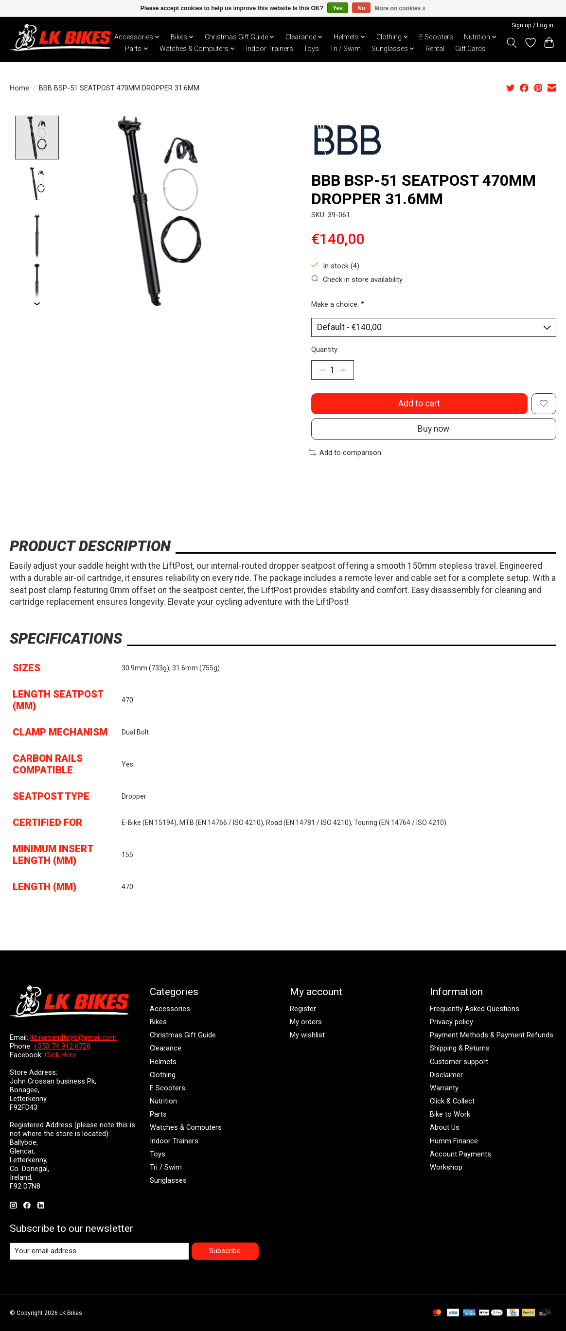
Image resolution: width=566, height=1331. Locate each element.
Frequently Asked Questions (474, 1008)
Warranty (444, 1088)
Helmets (163, 1061)
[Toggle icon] (512, 43)
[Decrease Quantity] (322, 370)
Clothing (163, 1074)
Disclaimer (446, 1074)
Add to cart (419, 403)
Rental (434, 49)
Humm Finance (454, 1141)
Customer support (459, 1061)
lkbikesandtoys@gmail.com (73, 1037)
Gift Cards (470, 49)
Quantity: (325, 349)
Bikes (158, 1021)
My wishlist (307, 1035)
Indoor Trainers (269, 49)
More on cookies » (400, 8)
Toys (311, 49)
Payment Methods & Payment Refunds (491, 1035)
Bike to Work (450, 1114)
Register (303, 1008)
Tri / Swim (345, 49)
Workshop (446, 1167)
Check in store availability (357, 279)
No (361, 8)
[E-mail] (99, 1251)
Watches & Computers (186, 1127)
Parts (158, 1114)
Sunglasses (168, 1180)
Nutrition (163, 1101)
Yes (338, 8)
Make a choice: (337, 304)
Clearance (165, 1048)
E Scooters (436, 37)
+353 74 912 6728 (62, 1046)
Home (19, 88)
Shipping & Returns (460, 1048)
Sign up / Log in (532, 25)
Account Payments (460, 1154)
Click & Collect (452, 1101)
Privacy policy (451, 1021)
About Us (445, 1127)
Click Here (60, 1055)
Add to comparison (345, 452)
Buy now (433, 429)
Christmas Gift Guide (183, 1035)
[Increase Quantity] (343, 370)
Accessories (170, 1008)
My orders (306, 1021)
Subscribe (225, 1250)
